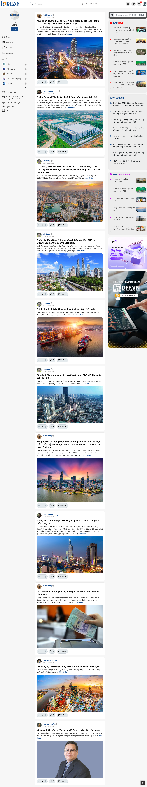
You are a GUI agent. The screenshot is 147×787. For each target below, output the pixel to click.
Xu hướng (9, 48)
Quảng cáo (11, 107)
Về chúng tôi (11, 93)
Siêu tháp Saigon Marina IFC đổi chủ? (123, 218)
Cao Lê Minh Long (50, 91)
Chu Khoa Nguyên (50, 660)
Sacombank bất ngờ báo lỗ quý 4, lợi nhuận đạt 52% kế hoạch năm (123, 73)
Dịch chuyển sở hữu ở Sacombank (121, 180)
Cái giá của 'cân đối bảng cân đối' (124, 209)
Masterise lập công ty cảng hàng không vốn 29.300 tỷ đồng (123, 52)
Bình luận (9, 53)
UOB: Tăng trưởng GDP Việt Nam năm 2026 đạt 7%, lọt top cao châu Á (124, 85)
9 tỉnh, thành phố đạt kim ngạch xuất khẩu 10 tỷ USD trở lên (66, 309)
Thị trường (11, 69)
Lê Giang (47, 161)
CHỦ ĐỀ (4, 59)
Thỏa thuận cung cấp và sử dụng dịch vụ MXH (16, 98)
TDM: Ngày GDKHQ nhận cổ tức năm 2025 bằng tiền (127, 162)
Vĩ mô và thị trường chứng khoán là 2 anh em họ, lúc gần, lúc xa (69, 730)
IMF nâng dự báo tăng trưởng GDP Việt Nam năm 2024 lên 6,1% (68, 666)
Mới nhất (9, 42)
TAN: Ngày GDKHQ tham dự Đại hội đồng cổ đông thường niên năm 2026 (128, 121)
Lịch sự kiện (117, 98)
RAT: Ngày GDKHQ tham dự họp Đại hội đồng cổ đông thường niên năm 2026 (128, 145)
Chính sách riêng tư (14, 103)
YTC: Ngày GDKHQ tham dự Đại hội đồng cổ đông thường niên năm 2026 (128, 112)
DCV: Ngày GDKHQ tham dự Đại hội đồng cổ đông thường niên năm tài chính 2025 (128, 104)
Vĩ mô (9, 64)
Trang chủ (10, 37)
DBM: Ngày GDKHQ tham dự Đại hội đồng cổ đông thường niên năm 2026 (128, 129)
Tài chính (10, 84)
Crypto (9, 74)
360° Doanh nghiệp (14, 79)
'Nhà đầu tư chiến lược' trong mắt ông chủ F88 (124, 63)
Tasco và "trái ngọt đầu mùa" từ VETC (123, 199)
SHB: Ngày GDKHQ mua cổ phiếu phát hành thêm (128, 137)
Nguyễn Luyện (49, 724)
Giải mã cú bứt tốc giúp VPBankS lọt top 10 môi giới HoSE (123, 30)
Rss (8, 111)
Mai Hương (47, 15)
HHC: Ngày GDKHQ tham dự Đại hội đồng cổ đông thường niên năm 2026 (128, 154)
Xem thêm (70, 34)
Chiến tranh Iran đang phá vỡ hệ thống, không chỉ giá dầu (124, 228)
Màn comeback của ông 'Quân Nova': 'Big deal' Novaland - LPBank (122, 41)
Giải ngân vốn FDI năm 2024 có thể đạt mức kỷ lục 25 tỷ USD (67, 97)
